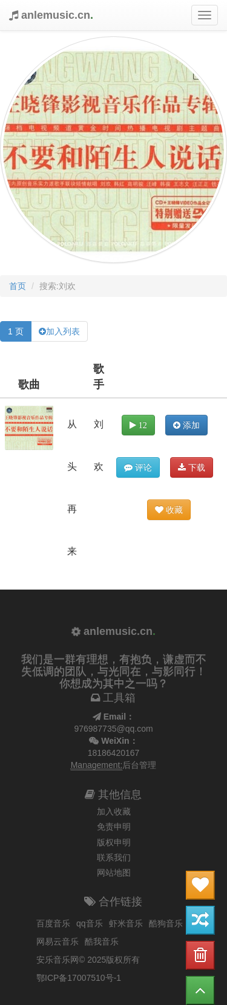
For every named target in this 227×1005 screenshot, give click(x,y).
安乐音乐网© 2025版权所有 (88, 959)
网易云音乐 (57, 941)
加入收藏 (114, 811)
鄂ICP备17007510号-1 (78, 978)
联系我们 (114, 857)
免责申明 (114, 826)
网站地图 (114, 872)
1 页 (16, 331)
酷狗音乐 (166, 923)
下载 (191, 467)
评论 (138, 467)
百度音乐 (53, 923)
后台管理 (139, 765)
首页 (17, 286)
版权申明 (114, 842)
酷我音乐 (102, 941)
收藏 (169, 510)
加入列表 (63, 331)
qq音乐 (89, 923)
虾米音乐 (126, 923)
